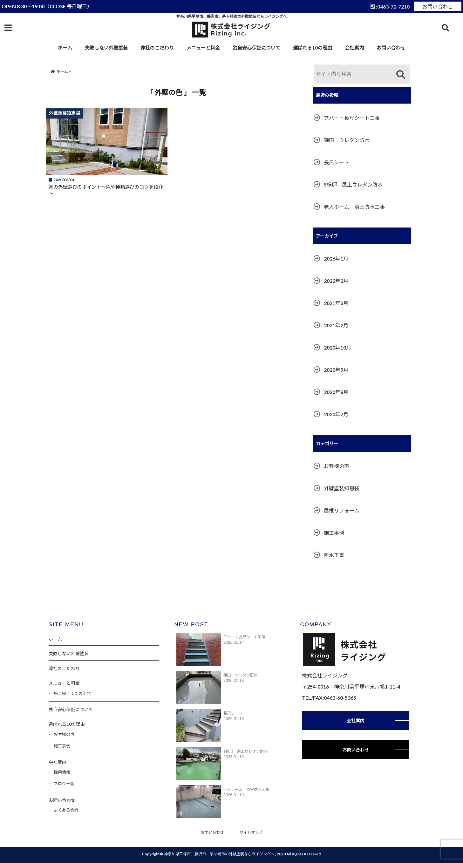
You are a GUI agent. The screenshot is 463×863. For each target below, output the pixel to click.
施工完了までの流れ (72, 693)
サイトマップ (252, 832)
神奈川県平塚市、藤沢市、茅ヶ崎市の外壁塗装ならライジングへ (219, 854)
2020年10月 (337, 347)
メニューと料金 (203, 48)
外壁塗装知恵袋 (341, 488)
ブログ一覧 (64, 783)
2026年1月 (336, 258)
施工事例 (334, 533)
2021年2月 (336, 325)
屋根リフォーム (341, 510)
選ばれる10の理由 (312, 48)
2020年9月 (336, 370)
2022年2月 (336, 281)
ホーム (65, 48)
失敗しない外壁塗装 (106, 48)
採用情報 (62, 772)
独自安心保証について (256, 48)
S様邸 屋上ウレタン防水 (353, 184)
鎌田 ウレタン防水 (347, 140)
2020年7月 (336, 414)
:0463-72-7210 (390, 6)
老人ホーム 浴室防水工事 (354, 207)
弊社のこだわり (157, 48)
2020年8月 (336, 392)
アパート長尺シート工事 (352, 118)
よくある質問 (66, 809)
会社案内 (354, 48)
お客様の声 (336, 466)
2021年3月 (336, 303)
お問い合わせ (437, 6)
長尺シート (336, 162)
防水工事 (334, 555)
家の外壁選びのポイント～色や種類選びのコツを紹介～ (105, 192)
